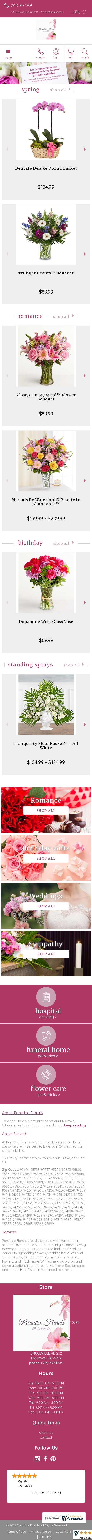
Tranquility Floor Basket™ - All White (46, 745)
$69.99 (46, 640)
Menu (8, 57)
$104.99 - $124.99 (46, 762)
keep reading (75, 1125)
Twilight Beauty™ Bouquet (46, 273)
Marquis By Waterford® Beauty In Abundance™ (46, 501)
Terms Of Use (16, 1531)
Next (85, 149)
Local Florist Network (70, 1531)
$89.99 (46, 292)
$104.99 (46, 187)
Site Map (46, 1537)
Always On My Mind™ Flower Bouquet (46, 397)
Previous (6, 149)
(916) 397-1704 (21, 5)
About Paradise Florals (22, 1112)
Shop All (58, 90)
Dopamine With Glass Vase (46, 621)
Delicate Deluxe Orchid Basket (46, 168)
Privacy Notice (41, 1531)
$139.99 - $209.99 (46, 518)
